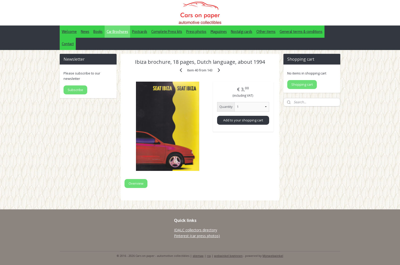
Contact (68, 43)
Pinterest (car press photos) (197, 235)
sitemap (198, 256)
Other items (266, 31)
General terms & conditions (301, 31)
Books (98, 31)
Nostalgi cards (241, 31)
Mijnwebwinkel (272, 256)
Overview (136, 183)
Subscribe (75, 89)
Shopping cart (302, 84)
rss (209, 256)
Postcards (139, 31)
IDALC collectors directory (195, 230)
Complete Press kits (166, 31)
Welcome (69, 31)
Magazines (218, 31)
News (85, 31)
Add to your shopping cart (243, 120)
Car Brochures (117, 31)
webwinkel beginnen (228, 256)
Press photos (196, 31)
